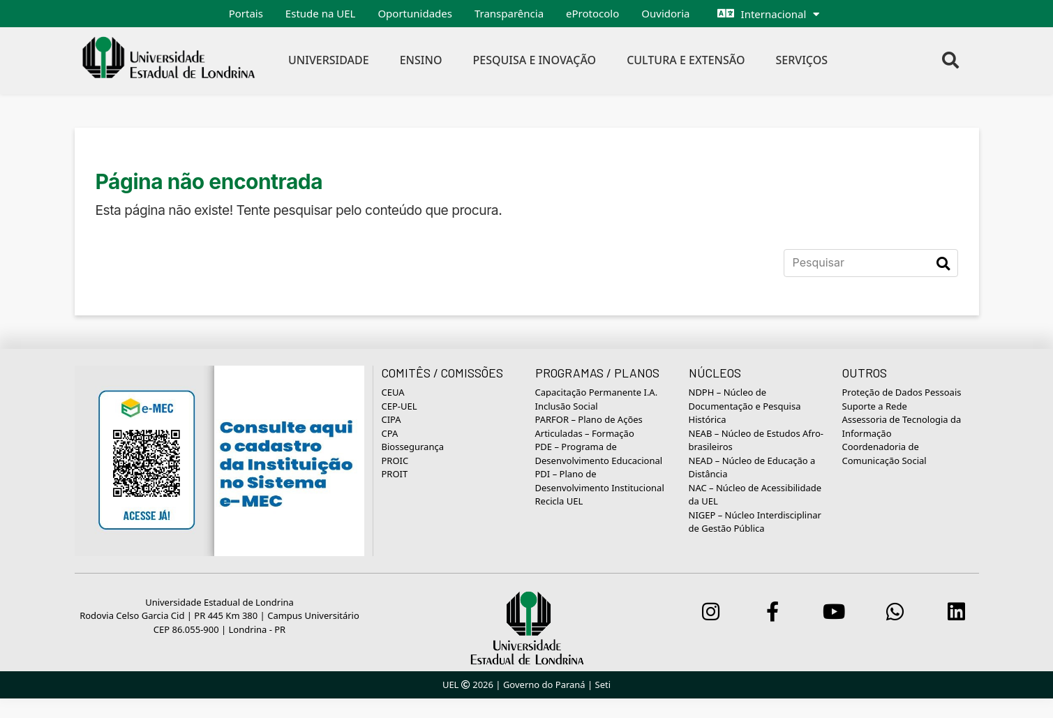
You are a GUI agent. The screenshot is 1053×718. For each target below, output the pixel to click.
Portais (246, 13)
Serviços (802, 60)
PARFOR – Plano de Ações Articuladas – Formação (589, 426)
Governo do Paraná (544, 684)
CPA (390, 433)
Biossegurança (413, 446)
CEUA (393, 392)
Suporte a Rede (874, 406)
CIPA (391, 419)
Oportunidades (415, 13)
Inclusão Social (566, 406)
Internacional (774, 14)
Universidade (328, 60)
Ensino (421, 60)
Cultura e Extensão (686, 60)
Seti (603, 684)
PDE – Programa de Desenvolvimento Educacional (599, 453)
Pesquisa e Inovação (534, 60)
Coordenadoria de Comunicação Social (884, 453)
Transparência (509, 13)
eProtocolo (592, 13)
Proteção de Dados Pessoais (902, 392)
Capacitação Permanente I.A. (596, 392)
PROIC (395, 460)
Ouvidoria (665, 13)
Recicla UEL (559, 501)
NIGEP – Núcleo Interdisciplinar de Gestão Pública (755, 522)
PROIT (395, 474)
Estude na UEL (320, 13)
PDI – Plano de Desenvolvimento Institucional (599, 481)
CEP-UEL (399, 406)
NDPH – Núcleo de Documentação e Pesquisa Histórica (745, 406)
